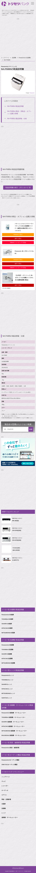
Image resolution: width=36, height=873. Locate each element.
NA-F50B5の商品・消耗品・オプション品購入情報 (19, 112)
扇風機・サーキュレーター (10, 817)
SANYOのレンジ (7, 698)
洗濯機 (14, 57)
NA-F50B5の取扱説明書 (15, 106)
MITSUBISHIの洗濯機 (8, 663)
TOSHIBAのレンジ (7, 680)
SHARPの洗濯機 (7, 654)
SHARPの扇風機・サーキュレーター (13, 722)
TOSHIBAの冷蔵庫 (7, 619)
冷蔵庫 (4, 804)
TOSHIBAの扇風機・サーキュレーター (13, 717)
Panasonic (32, 92)
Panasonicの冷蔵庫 (8, 614)
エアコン (4, 795)
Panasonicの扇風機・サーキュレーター (14, 713)
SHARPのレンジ (7, 684)
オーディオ (5, 790)
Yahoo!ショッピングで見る (18, 242)
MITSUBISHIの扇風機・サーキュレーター (14, 731)
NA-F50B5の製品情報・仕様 (17, 118)
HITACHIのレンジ (7, 689)
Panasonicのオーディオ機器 (10, 760)
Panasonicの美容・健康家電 (10, 747)
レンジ (4, 813)
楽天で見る (18, 238)
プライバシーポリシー (18, 868)
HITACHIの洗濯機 (7, 658)
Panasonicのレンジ (8, 675)
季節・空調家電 (6, 799)
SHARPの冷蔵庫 (7, 623)
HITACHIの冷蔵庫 (7, 628)
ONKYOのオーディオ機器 (9, 764)
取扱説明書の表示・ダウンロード (17, 187)
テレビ (4, 781)
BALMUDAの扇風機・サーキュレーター (14, 735)
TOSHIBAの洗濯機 (7, 649)
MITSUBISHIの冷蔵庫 (8, 632)
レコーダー (5, 786)
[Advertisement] (18, 38)
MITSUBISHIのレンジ (8, 693)
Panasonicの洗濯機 (24, 57)
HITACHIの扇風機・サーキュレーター (13, 726)
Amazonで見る (18, 234)
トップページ (5, 57)
